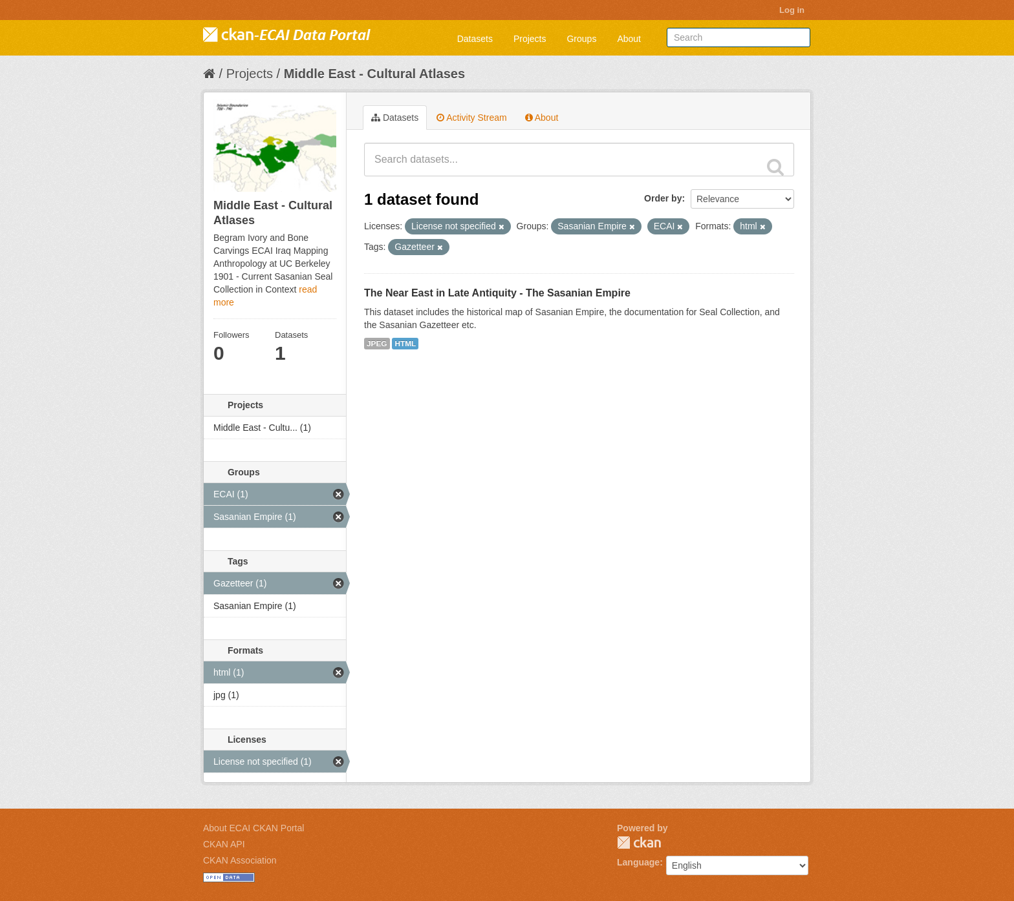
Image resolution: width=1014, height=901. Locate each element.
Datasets (475, 39)
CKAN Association (240, 860)
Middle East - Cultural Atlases (374, 74)
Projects (529, 39)
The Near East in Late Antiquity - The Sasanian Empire (497, 292)
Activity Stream (471, 117)
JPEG (377, 343)
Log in (791, 10)
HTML (405, 343)
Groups (581, 39)
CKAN (639, 842)
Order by (663, 198)
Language (638, 862)
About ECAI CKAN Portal (253, 828)
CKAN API (224, 844)
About (629, 39)
